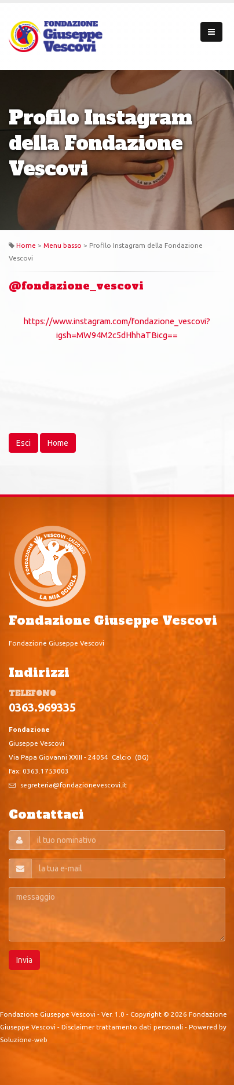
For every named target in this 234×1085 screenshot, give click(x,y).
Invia (24, 960)
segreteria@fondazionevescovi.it (73, 785)
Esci (23, 443)
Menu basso (62, 245)
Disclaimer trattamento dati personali (122, 1027)
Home (26, 245)
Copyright (146, 1014)
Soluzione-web (23, 1039)
